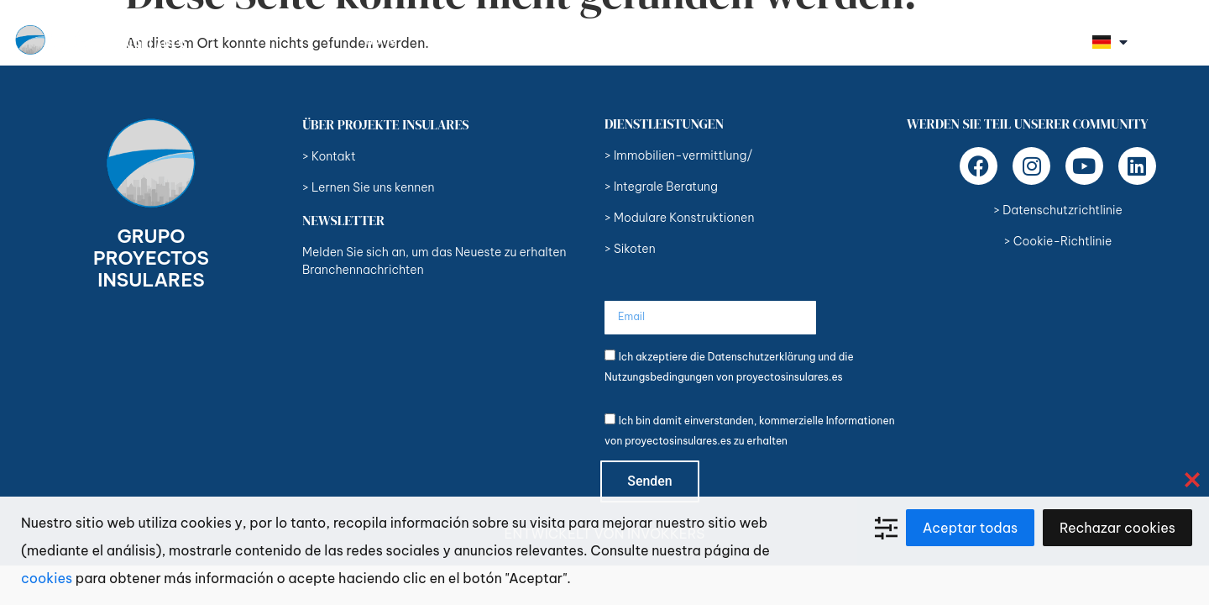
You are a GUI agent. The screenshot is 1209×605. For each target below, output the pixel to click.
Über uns (453, 40)
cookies (46, 578)
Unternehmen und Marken (857, 40)
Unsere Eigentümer (698, 40)
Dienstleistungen (562, 40)
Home (380, 40)
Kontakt (1045, 40)
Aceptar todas (970, 527)
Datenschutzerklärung (762, 356)
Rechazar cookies (1117, 527)
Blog (978, 40)
